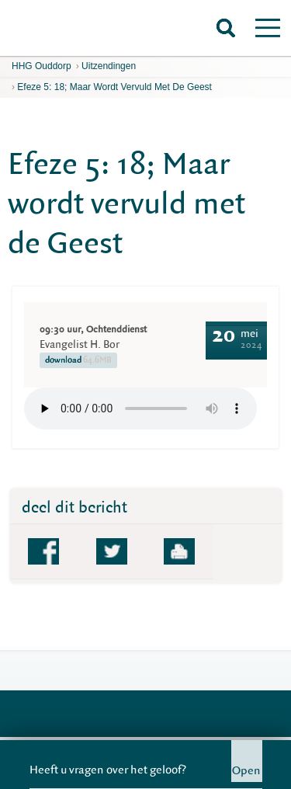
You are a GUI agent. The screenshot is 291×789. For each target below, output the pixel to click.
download (78, 360)
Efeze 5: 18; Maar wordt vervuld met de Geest (114, 87)
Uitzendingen (108, 66)
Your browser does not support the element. (140, 408)
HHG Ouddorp (41, 66)
